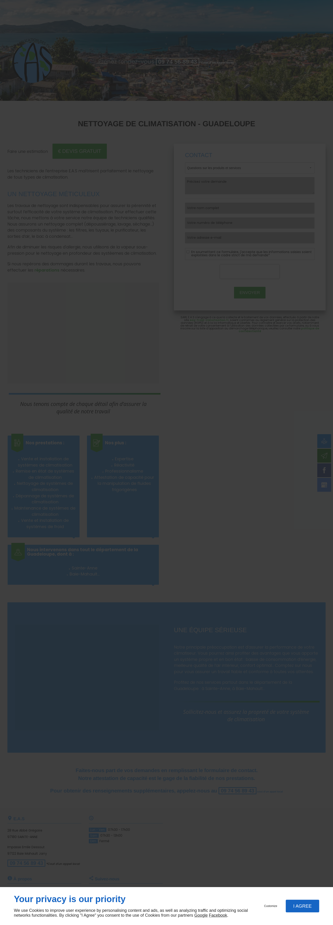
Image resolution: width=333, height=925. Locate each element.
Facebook (218, 915)
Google (201, 915)
